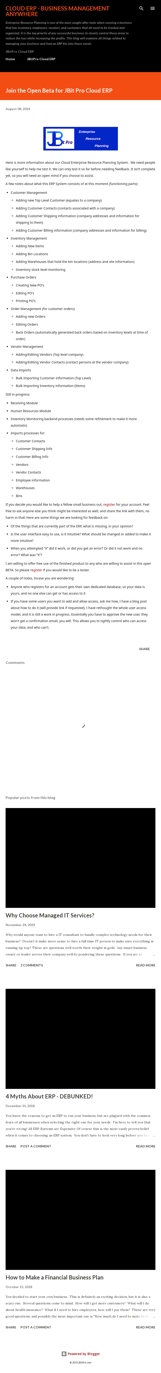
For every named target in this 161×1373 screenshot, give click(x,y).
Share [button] (144, 649)
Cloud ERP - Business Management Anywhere (58, 11)
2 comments (32, 965)
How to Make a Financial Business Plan (54, 1277)
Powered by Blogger (80, 1354)
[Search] (141, 8)
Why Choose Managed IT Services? (50, 915)
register (109, 504)
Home (10, 59)
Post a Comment (36, 1146)
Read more (145, 965)
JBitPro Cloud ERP (41, 59)
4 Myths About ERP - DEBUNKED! (49, 1096)
